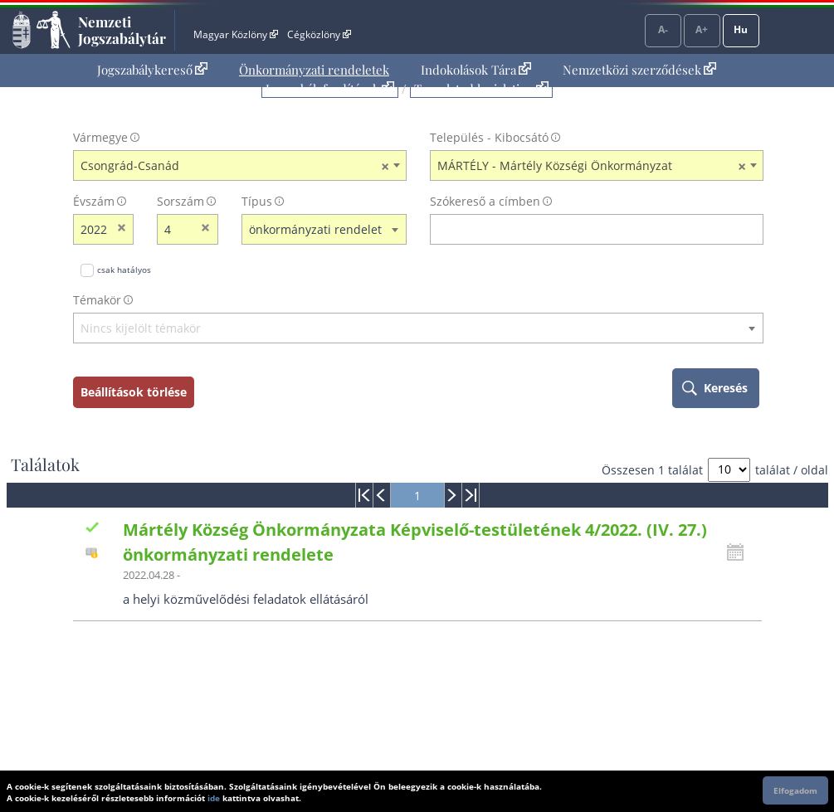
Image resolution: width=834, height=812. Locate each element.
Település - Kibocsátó (489, 137)
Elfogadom (795, 790)
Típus (256, 201)
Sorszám (180, 201)
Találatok (45, 464)
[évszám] (93, 229)
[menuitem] (152, 70)
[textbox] (418, 329)
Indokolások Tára (476, 69)
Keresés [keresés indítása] (726, 388)
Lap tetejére (805, 736)
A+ (701, 29)
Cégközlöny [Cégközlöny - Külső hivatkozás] (318, 34)
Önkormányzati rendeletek (314, 69)
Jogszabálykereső (152, 69)
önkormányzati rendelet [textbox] (315, 229)
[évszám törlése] (121, 229)
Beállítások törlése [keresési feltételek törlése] (133, 392)
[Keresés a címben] (586, 229)
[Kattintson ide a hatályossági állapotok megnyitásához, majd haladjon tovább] (739, 552)
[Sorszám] (177, 229)
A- (663, 29)
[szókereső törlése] (751, 229)
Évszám (94, 201)
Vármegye (100, 137)
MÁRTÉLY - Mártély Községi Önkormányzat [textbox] (591, 165)
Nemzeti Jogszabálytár (122, 29)
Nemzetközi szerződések (639, 69)
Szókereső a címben (485, 201)
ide (213, 798)
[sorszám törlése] (206, 229)
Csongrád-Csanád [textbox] (234, 165)
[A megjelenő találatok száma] (729, 470)
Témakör (97, 300)
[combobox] (240, 165)
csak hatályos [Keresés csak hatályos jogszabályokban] (124, 269)
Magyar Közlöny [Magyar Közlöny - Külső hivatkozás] (235, 34)
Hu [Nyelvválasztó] (741, 29)
